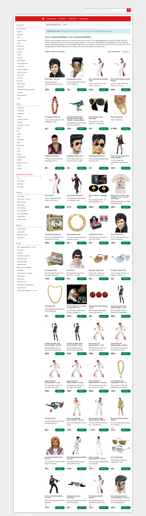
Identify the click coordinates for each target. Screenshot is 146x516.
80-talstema (20, 113)
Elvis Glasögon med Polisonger (95, 117)
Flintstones (20, 46)
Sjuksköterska (21, 157)
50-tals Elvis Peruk (117, 234)
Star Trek (19, 78)
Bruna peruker (21, 208)
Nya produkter (51, 19)
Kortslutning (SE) (51, 270)
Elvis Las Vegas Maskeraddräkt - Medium (97, 458)
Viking (19, 165)
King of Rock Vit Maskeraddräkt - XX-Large (97, 381)
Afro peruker (20, 196)
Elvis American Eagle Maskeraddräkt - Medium (97, 419)
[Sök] (129, 10)
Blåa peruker (21, 205)
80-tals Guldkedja (117, 117)
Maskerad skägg (22, 261)
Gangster (20, 122)
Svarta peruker (21, 219)
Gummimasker (21, 229)
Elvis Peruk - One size (52, 79)
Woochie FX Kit (21, 288)
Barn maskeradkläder (26, 247)
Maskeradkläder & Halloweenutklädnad (28, 12)
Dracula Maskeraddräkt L (75, 195)
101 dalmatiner (21, 29)
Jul (18, 131)
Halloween (23, 125)
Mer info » (60, 89)
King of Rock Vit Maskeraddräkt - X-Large (75, 381)
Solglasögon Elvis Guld (97, 156)
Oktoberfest (20, 145)
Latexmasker (21, 232)
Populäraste (126, 51)
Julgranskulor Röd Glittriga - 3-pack (98, 306)
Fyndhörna (62, 19)
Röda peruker (21, 216)
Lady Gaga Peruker (22, 213)
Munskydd (20, 270)
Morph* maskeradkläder (24, 267)
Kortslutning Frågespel (52, 234)
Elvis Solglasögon (117, 457)
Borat (18, 37)
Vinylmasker (20, 237)
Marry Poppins (21, 60)
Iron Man (19, 57)
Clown (19, 116)
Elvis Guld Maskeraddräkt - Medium (120, 419)
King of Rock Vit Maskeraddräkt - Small (96, 344)
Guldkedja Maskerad (52, 156)
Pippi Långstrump (22, 63)
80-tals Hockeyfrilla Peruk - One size (54, 458)
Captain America (22, 40)
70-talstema (20, 110)
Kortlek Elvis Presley (96, 234)
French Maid (20, 181)
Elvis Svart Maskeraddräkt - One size (54, 496)
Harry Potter (20, 49)
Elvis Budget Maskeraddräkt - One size (77, 458)
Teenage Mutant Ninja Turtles (25, 89)
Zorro (18, 98)
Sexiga (19, 154)
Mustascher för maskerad (24, 273)
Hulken (19, 55)
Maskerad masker (22, 234)
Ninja (18, 142)
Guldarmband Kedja (73, 234)
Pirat (18, 148)
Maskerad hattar (22, 259)
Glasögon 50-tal (50, 418)
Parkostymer (21, 276)
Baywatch (20, 34)
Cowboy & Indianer (22, 119)
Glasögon (20, 253)
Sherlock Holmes (22, 72)
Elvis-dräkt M (49, 195)
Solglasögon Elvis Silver (75, 156)
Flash (18, 43)
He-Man (19, 52)
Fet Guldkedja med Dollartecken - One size (118, 381)
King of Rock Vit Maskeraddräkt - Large (52, 381)
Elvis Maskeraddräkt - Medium (96, 496)
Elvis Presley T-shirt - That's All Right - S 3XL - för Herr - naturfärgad (120, 197)
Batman (19, 31)
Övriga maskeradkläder (27, 290)
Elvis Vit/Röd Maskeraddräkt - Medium (121, 79)
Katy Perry (20, 184)
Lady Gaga (20, 187)
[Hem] (43, 18)
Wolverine (20, 92)
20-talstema (20, 108)
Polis (18, 151)
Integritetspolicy (126, 514)
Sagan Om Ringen (22, 69)
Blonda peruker (21, 202)
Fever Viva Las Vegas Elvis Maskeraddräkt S (120, 156)
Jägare (19, 134)
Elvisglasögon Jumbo (74, 79)
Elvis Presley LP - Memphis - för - (98, 196)
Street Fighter (21, 84)
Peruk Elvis (71, 270)
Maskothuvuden (22, 264)
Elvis (18, 178)
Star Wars (20, 81)
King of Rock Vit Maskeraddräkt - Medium (119, 344)
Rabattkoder (72, 19)
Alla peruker (24, 199)
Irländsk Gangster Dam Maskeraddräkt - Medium (53, 344)
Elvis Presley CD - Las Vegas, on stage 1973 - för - (77, 306)
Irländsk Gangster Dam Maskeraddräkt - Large (118, 306)
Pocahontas (20, 66)
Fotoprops (20, 250)
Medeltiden (20, 139)
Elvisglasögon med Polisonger (73, 496)
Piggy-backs (20, 279)
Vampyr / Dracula (22, 163)
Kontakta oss (83, 19)
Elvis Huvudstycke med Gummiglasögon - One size (120, 496)
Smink (22, 282)
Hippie (19, 128)
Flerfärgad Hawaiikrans (53, 117)
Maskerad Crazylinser (23, 256)
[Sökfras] (105, 10)
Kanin (19, 136)
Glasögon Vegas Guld (96, 270)
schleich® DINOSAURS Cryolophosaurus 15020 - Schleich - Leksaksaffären (75, 118)
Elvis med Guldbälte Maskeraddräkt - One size (75, 419)
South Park (20, 75)
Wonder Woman (22, 95)
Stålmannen (20, 86)
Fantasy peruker (22, 211)
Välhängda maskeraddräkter (25, 285)
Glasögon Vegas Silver (118, 270)
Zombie (19, 168)
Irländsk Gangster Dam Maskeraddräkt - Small (74, 344)
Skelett (19, 160)
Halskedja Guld (50, 306)
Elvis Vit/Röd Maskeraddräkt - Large (99, 79)
